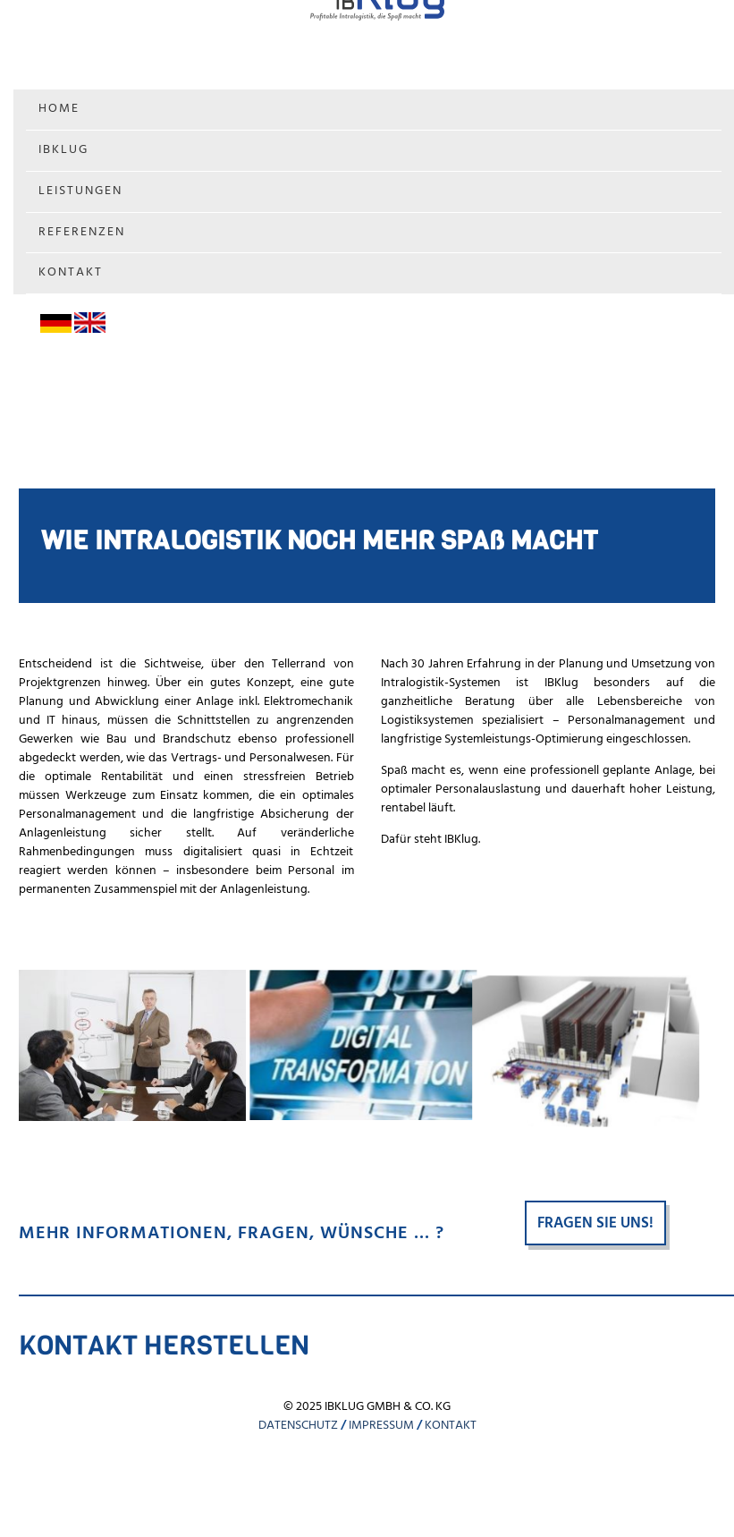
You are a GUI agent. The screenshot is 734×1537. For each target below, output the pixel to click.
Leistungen (80, 191)
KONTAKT (451, 1425)
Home (59, 108)
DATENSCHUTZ (298, 1425)
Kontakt (70, 272)
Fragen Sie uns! (595, 1223)
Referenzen (81, 232)
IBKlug (63, 150)
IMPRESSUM (381, 1425)
